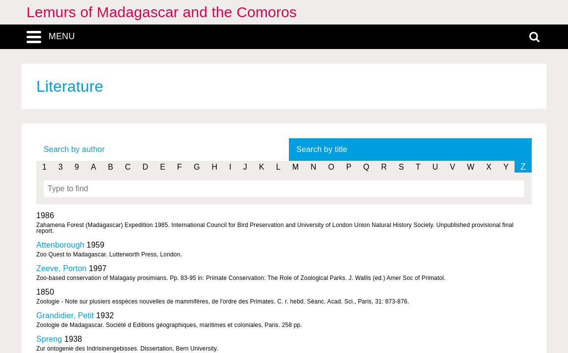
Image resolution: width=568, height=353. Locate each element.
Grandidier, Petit (65, 315)
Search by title (321, 149)
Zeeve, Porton (61, 268)
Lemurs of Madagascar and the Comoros (161, 12)
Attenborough (60, 245)
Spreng (49, 339)
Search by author (74, 149)
